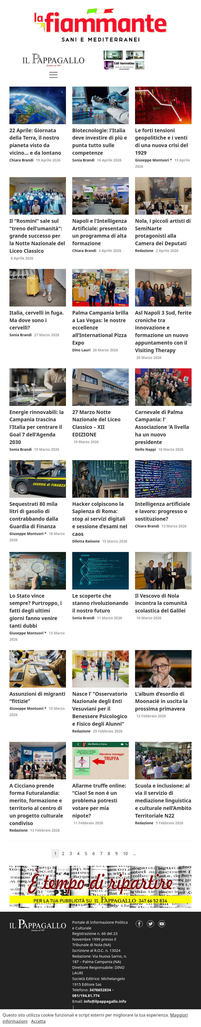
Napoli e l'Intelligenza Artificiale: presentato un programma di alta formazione (99, 232)
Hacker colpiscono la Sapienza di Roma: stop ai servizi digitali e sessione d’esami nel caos (99, 518)
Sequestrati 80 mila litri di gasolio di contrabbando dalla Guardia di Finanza (33, 515)
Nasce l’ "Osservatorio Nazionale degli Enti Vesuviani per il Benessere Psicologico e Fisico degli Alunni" (99, 708)
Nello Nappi (145, 449)
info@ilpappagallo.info (105, 1001)
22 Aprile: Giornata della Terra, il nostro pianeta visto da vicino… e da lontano (35, 141)
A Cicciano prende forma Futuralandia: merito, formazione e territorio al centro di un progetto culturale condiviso (36, 804)
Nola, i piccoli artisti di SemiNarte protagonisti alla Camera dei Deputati (163, 232)
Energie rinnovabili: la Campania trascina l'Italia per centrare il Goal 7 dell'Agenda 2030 (36, 427)
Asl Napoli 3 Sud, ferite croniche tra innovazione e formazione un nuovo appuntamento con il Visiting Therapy (163, 331)
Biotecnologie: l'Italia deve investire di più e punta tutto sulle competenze (99, 141)
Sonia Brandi (83, 160)
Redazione (144, 250)
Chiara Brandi (21, 160)
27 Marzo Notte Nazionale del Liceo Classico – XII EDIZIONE (96, 423)
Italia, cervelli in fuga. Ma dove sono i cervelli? (36, 320)
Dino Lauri (81, 349)
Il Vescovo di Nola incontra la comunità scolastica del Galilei (161, 603)
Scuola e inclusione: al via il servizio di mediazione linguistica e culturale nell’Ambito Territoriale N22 (163, 800)
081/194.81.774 (86, 995)
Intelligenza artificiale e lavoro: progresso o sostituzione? (162, 511)
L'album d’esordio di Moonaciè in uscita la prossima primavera (161, 701)
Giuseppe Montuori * (153, 160)
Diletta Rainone (86, 541)
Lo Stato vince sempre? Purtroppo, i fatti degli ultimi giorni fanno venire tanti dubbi (35, 610)
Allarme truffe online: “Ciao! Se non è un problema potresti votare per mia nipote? (99, 800)
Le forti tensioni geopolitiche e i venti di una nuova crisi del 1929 (161, 141)
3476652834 (100, 989)
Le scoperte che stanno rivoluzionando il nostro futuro (100, 603)
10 (125, 853)
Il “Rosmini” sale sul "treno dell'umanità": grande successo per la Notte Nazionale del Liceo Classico (37, 235)
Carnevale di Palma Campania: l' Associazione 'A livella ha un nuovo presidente (162, 427)
